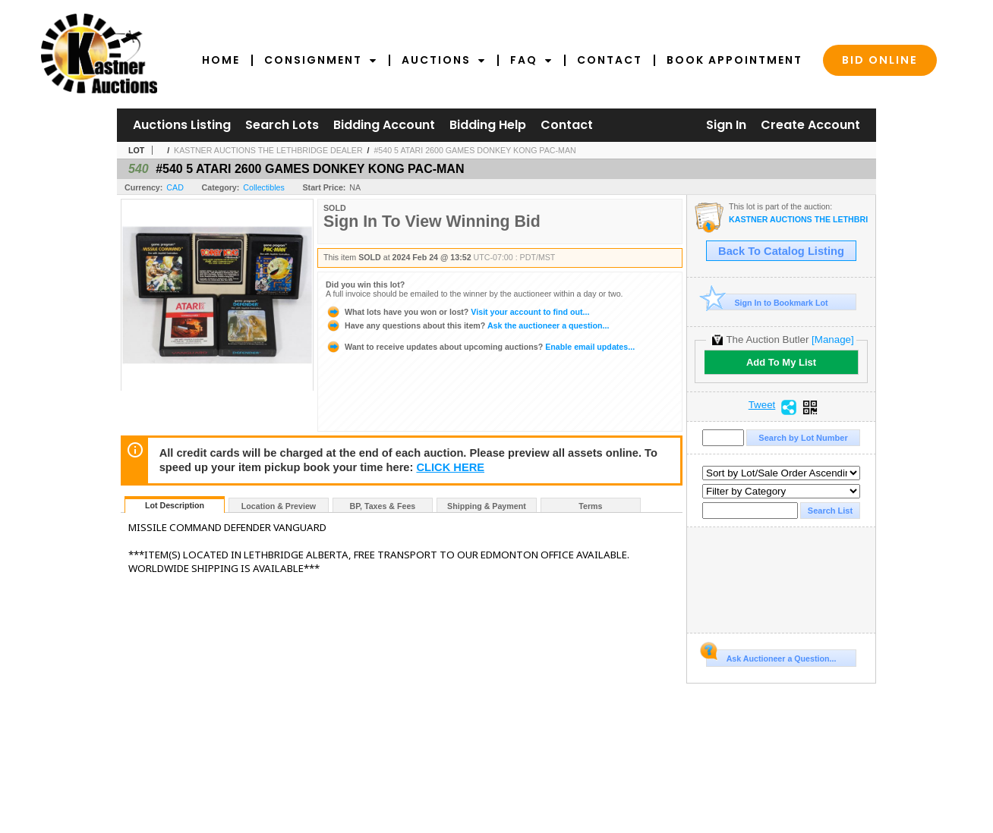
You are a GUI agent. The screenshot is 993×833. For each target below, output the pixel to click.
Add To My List (781, 362)
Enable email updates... (480, 346)
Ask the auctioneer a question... (467, 325)
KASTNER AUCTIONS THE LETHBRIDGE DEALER (268, 150)
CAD (175, 187)
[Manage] (832, 339)
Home (221, 60)
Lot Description (174, 505)
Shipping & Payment (486, 506)
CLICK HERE (450, 467)
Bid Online (880, 60)
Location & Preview (278, 506)
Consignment (320, 60)
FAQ (531, 60)
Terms (590, 506)
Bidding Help (487, 125)
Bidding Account (384, 125)
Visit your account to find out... (457, 311)
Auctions (444, 60)
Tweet (762, 405)
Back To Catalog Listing (781, 251)
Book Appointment (734, 60)
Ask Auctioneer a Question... (771, 656)
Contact (609, 60)
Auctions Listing (182, 125)
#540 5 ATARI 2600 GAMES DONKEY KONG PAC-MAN (474, 150)
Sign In (726, 125)
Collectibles (264, 187)
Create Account (810, 125)
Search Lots (282, 125)
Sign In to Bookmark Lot (767, 302)
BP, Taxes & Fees (383, 506)
